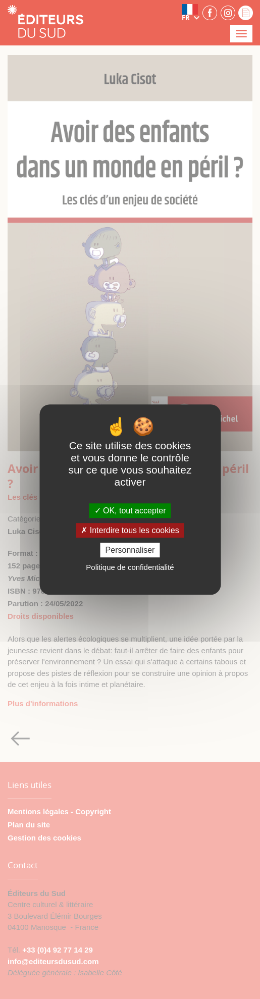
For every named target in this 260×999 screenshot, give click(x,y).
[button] (191, 12)
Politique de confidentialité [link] (130, 567)
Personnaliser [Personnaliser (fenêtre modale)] (130, 550)
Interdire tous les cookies (130, 530)
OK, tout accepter (130, 510)
